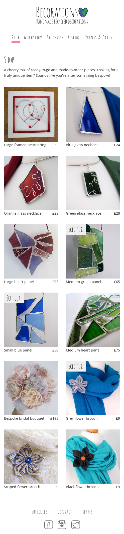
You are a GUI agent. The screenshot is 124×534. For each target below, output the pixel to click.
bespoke (102, 75)
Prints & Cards (98, 37)
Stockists (55, 37)
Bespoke (74, 37)
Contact (64, 511)
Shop (16, 37)
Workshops (33, 37)
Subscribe (40, 511)
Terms (87, 511)
